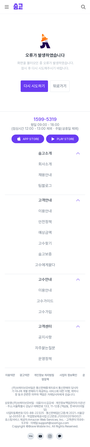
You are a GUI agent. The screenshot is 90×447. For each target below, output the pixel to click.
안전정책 (45, 222)
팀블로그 (45, 185)
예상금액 (45, 232)
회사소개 (45, 164)
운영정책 (45, 358)
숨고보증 (45, 254)
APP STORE (28, 138)
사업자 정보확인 (68, 375)
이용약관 (10, 375)
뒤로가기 (59, 86)
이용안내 (45, 211)
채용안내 (45, 175)
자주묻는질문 (45, 348)
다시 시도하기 (34, 86)
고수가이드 (45, 301)
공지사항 (45, 337)
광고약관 (24, 375)
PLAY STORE (62, 138)
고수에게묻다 (45, 265)
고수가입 (45, 312)
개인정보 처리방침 (44, 375)
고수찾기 (45, 243)
